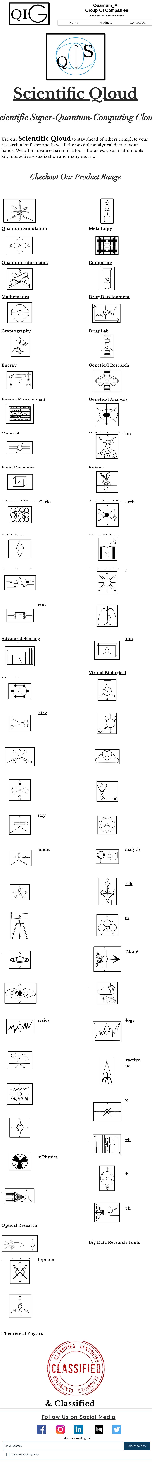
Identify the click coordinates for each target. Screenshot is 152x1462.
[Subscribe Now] (137, 1446)
